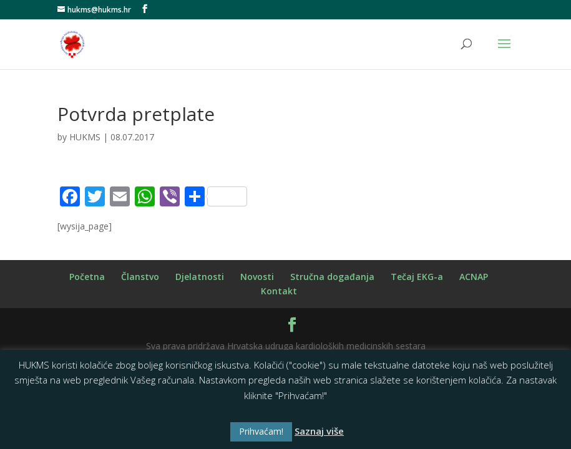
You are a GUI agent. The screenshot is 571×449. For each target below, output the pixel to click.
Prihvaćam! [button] (261, 431)
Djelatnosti (199, 276)
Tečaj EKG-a (417, 276)
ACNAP (473, 276)
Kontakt (279, 291)
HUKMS (84, 137)
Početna (87, 276)
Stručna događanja (332, 276)
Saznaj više (319, 431)
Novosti (257, 276)
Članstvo (140, 276)
